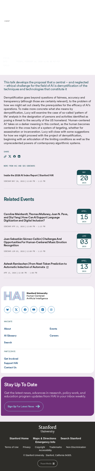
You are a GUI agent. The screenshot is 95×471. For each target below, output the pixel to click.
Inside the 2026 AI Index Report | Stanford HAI (29, 175)
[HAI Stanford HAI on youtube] (33, 309)
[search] (81, 7)
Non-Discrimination (76, 447)
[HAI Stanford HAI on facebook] (25, 309)
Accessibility (45, 450)
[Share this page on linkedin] (19, 156)
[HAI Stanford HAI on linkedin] (42, 309)
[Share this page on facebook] (14, 156)
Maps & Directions (44, 438)
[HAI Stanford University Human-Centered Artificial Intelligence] (16, 7)
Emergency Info (45, 442)
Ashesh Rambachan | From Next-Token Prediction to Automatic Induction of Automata (35, 265)
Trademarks (55, 447)
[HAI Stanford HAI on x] (16, 309)
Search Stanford (70, 438)
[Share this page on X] (9, 156)
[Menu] (88, 7)
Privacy (26, 447)
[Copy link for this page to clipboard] (5, 156)
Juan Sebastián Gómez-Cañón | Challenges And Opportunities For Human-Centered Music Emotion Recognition (35, 242)
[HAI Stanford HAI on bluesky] (7, 309)
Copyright (40, 447)
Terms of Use (11, 447)
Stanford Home (19, 438)
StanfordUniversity (47, 430)
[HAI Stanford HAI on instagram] (51, 309)
